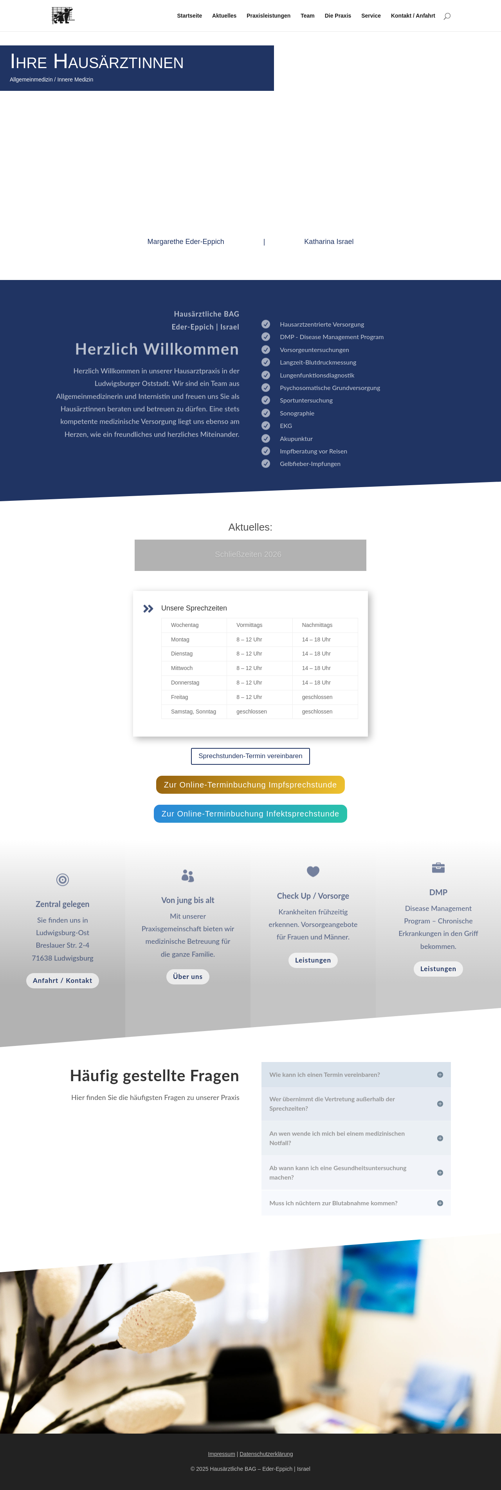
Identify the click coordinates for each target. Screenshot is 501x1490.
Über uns (188, 976)
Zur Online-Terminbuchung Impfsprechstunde (250, 784)
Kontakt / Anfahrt (413, 16)
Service (371, 16)
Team (308, 16)
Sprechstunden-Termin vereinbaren (250, 756)
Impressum (221, 1454)
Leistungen (313, 960)
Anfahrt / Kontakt (62, 980)
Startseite (189, 16)
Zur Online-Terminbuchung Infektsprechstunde (250, 813)
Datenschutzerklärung (266, 1454)
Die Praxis (338, 16)
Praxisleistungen (268, 16)
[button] (17, 1473)
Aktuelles (224, 16)
